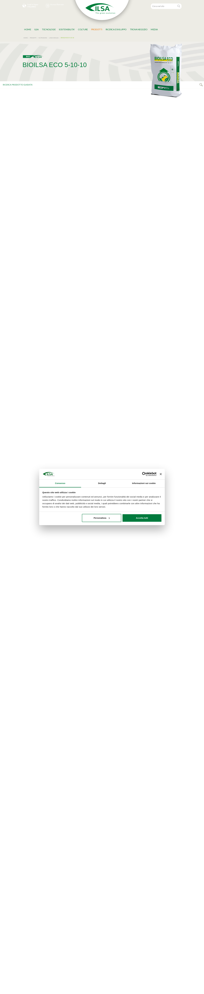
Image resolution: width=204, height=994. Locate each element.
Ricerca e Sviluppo (116, 29)
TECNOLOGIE (49, 29)
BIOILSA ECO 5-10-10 (67, 37)
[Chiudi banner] (161, 474)
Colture (83, 29)
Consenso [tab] (60, 483)
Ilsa (36, 29)
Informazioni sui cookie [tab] (144, 483)
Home (27, 29)
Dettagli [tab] (102, 483)
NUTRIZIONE (43, 38)
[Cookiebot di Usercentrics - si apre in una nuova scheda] (144, 474)
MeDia (154, 29)
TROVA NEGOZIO (138, 29)
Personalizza (102, 518)
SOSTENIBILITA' (67, 29)
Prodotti (96, 29)
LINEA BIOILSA (54, 38)
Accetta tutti (142, 518)
